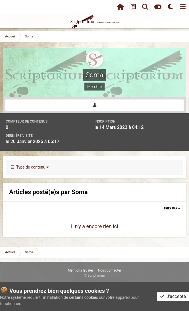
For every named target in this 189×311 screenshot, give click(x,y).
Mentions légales (81, 270)
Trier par (172, 208)
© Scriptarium (94, 276)
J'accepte (173, 296)
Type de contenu (30, 167)
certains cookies (83, 297)
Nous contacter (109, 270)
